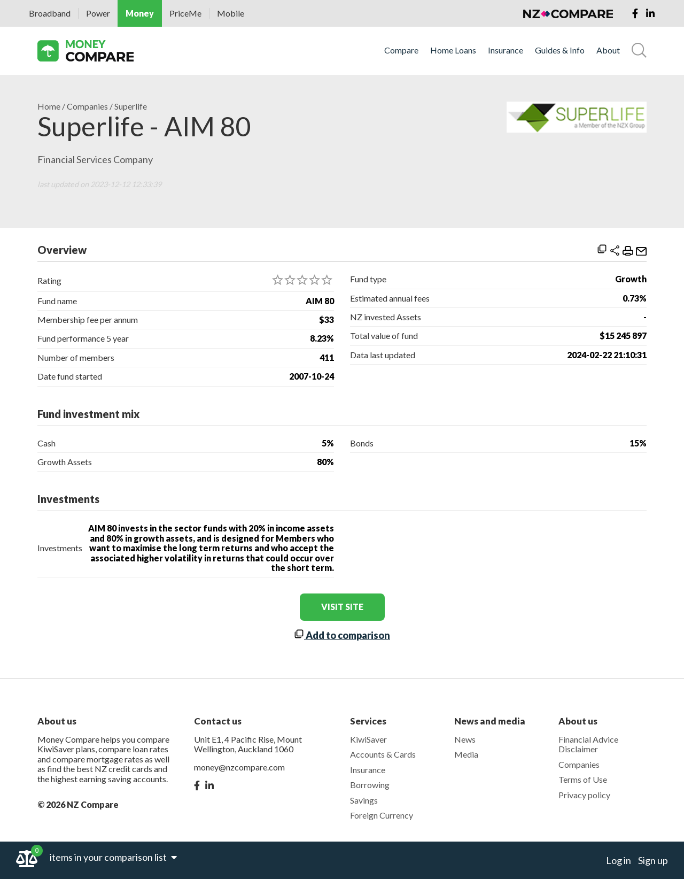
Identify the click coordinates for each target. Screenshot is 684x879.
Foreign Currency (381, 815)
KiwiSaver (368, 739)
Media (466, 754)
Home (48, 106)
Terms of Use (582, 779)
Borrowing (370, 785)
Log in (618, 860)
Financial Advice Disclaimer (588, 744)
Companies (87, 106)
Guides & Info (560, 50)
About (608, 50)
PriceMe (185, 13)
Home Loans (453, 50)
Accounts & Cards (383, 754)
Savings (364, 800)
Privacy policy (584, 795)
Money (140, 13)
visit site (342, 607)
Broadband (50, 13)
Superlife (130, 106)
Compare (401, 50)
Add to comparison (342, 635)
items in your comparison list (113, 857)
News (465, 739)
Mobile (230, 13)
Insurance (505, 50)
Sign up (653, 860)
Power (98, 13)
